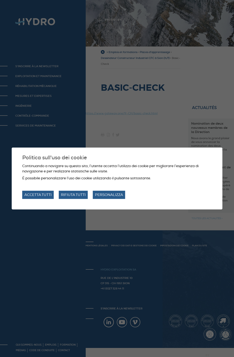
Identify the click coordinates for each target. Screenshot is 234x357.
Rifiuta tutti (73, 195)
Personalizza (109, 195)
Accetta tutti (38, 195)
